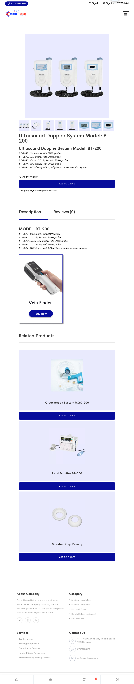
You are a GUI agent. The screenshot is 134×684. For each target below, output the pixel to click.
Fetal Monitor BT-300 (67, 473)
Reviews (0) (64, 211)
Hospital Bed (77, 618)
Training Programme (29, 643)
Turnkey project (26, 638)
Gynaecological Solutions (43, 190)
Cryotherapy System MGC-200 (67, 402)
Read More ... (48, 612)
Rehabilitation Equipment (83, 614)
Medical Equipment (80, 604)
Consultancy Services (29, 648)
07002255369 (17, 3)
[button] (28, 177)
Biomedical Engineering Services (35, 657)
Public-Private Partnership (32, 652)
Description (30, 211)
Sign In (95, 3)
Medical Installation (81, 599)
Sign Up (110, 3)
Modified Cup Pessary (67, 544)
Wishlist (124, 3)
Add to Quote (67, 183)
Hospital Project (79, 609)
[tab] (36, 212)
